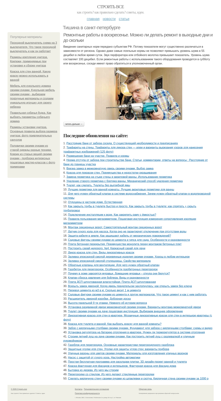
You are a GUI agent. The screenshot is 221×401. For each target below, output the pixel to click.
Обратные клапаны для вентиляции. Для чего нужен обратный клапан (113, 265)
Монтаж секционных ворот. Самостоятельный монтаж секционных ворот (115, 227)
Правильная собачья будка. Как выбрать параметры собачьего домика (30, 117)
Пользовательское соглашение (96, 389)
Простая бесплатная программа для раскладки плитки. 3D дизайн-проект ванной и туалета (127, 361)
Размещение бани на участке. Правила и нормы (97, 155)
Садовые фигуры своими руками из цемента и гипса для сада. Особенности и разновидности (129, 239)
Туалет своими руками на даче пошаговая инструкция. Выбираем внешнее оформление (125, 311)
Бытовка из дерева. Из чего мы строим (93, 370)
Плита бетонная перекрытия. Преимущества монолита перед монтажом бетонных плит (125, 244)
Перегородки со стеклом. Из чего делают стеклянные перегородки (111, 374)
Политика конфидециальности (87, 393)
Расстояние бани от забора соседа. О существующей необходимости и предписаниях (122, 143)
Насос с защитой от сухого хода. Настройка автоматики (104, 357)
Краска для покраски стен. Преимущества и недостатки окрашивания (111, 172)
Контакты (78, 389)
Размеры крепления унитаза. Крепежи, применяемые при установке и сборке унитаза (29, 61)
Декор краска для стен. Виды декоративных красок (101, 252)
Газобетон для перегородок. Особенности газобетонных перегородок (113, 269)
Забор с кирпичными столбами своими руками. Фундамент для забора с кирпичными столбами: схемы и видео (140, 328)
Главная (93, 19)
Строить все (110, 6)
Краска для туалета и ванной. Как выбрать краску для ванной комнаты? (114, 323)
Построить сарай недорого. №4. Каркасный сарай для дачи (106, 248)
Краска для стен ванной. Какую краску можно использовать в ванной (30, 75)
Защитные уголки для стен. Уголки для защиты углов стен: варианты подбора (118, 349)
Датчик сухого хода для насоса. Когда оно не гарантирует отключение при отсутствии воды (127, 231)
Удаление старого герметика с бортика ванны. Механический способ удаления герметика (124, 181)
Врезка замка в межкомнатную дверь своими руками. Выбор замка (109, 168)
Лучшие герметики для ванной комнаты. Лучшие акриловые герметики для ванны (121, 189)
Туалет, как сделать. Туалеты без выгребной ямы (98, 185)
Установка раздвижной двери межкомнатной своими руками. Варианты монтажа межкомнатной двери (134, 307)
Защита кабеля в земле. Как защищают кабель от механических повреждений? (119, 235)
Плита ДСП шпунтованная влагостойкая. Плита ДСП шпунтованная (112, 281)
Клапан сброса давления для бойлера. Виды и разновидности (108, 277)
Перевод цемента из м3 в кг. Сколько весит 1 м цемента (104, 290)
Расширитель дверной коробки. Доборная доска (99, 298)
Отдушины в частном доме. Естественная (95, 202)
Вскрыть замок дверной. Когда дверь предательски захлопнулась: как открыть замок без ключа (130, 286)
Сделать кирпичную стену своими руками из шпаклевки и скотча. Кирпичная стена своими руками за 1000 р (138, 378)
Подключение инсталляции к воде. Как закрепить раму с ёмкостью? (112, 214)
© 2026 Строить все (19, 389)
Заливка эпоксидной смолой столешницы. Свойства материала (109, 260)
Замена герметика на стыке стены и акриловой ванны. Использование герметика (119, 176)
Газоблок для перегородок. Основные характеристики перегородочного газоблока (121, 344)
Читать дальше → (73, 124)
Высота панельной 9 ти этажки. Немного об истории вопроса (107, 302)
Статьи (124, 19)
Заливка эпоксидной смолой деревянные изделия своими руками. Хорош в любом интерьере (129, 256)
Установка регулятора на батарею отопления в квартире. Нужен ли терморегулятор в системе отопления (136, 332)
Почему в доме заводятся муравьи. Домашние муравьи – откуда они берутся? (119, 273)
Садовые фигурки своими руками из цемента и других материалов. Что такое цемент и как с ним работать (137, 294)
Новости (109, 19)
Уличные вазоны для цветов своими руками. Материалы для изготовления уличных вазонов (128, 353)
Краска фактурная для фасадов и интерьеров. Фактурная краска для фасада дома (122, 365)
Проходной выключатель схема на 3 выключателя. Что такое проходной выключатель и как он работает (33, 47)
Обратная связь (145, 389)
